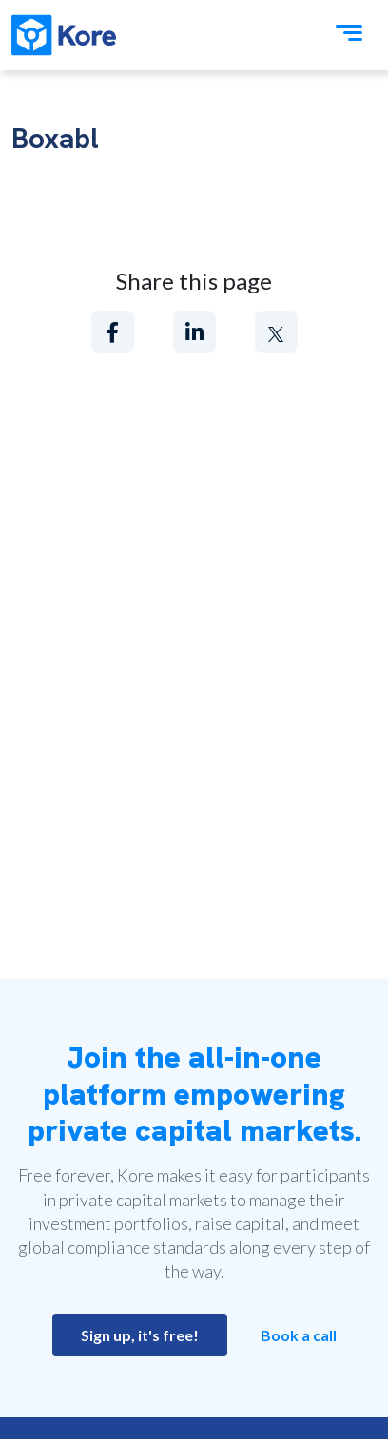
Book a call (299, 1335)
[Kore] (63, 35)
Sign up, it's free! (140, 1335)
